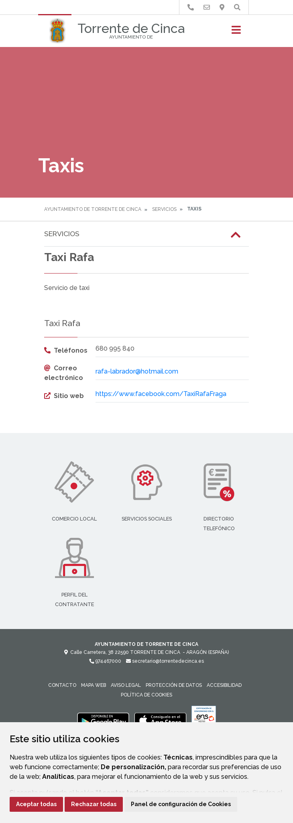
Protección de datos (174, 685)
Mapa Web (93, 685)
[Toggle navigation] (236, 32)
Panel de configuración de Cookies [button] (181, 804)
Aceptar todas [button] (36, 804)
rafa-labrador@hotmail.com (137, 371)
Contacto (62, 685)
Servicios (164, 209)
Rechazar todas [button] (93, 804)
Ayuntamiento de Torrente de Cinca (92, 209)
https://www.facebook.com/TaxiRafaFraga (161, 394)
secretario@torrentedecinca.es (165, 661)
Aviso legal (126, 685)
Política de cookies (146, 695)
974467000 (105, 661)
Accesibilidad (224, 685)
